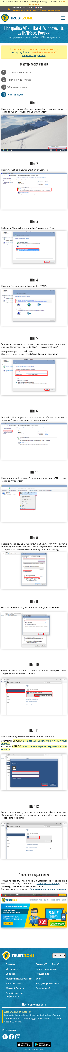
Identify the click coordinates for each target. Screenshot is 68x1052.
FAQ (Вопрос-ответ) (47, 983)
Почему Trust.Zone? (47, 964)
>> (36, 10)
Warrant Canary (14, 988)
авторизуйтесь (20, 52)
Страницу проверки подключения (48, 889)
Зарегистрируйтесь (33, 55)
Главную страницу (48, 883)
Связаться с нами (46, 969)
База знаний (43, 988)
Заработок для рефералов (14, 994)
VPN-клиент (12, 969)
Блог (38, 978)
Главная (10, 964)
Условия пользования (18, 978)
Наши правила (14, 983)
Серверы (10, 973)
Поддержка (42, 973)
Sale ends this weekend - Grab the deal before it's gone (32, 1015)
